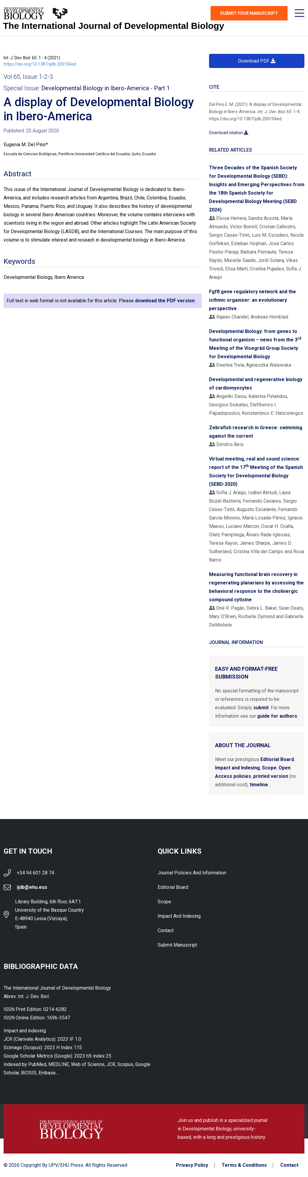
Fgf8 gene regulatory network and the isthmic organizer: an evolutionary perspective (252, 300)
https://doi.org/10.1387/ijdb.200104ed (40, 64)
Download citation (228, 132)
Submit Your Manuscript (249, 13)
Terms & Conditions (244, 1165)
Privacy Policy (192, 1165)
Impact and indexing (179, 916)
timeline (259, 784)
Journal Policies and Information (192, 873)
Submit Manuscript (177, 945)
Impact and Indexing (237, 768)
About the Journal (243, 745)
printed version (270, 776)
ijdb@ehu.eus (32, 887)
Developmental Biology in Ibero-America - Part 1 (105, 88)
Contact (166, 930)
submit (261, 707)
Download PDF (257, 61)
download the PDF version (165, 300)
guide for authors (277, 716)
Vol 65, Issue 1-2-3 (28, 76)
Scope (269, 768)
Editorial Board (277, 759)
